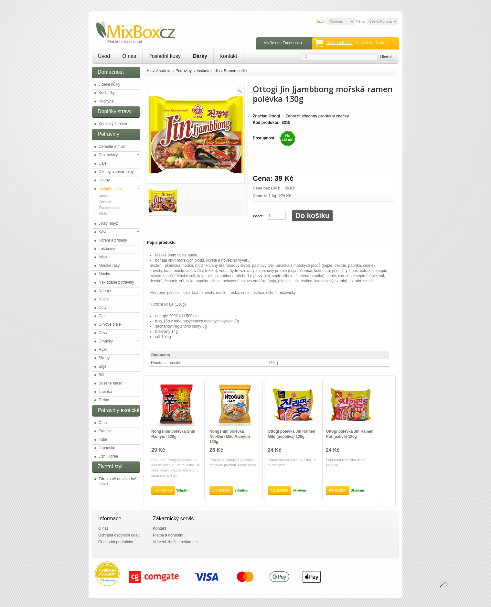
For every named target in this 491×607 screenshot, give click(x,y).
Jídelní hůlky (109, 84)
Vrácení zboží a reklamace (176, 542)
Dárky (200, 56)
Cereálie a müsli (112, 146)
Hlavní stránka (159, 71)
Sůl (101, 375)
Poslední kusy (164, 56)
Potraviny (184, 71)
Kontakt (228, 56)
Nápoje (105, 290)
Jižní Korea (108, 456)
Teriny (104, 400)
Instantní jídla (110, 188)
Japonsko (107, 448)
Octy (103, 307)
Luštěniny (107, 248)
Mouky (104, 274)
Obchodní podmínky (115, 542)
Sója (102, 366)
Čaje (103, 163)
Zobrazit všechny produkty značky (317, 116)
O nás (129, 56)
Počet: (258, 216)
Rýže (103, 213)
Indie (103, 439)
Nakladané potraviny (116, 282)
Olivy (103, 333)
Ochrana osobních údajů (119, 535)
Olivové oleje (110, 324)
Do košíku (312, 215)
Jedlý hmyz (108, 223)
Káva (103, 232)
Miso (103, 196)
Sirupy (104, 358)
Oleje (103, 316)
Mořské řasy (109, 265)
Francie (105, 431)
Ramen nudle (109, 208)
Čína (103, 422)
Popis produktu (161, 242)
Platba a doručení (168, 535)
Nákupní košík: (339, 42)
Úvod (104, 56)
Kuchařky (107, 93)
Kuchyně (106, 101)
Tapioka (105, 391)
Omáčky (106, 341)
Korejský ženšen (113, 124)
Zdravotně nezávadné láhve (117, 481)
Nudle (104, 299)
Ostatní (105, 202)
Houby (104, 180)
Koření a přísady (113, 240)
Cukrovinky (108, 155)
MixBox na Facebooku (282, 43)
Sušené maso (110, 383)
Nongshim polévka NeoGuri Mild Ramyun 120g (229, 436)
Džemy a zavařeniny (116, 171)
